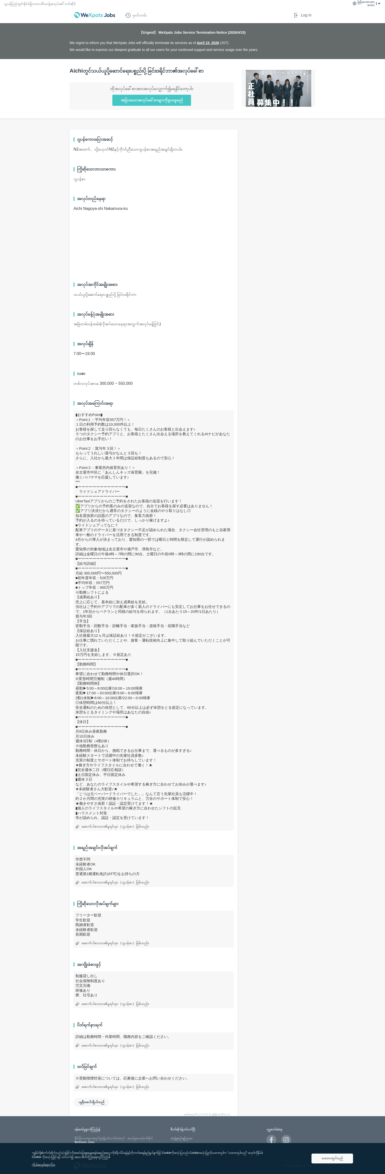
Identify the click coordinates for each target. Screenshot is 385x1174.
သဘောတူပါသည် (332, 1158)
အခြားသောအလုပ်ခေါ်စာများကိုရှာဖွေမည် (152, 100)
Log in (302, 15)
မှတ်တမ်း (136, 15)
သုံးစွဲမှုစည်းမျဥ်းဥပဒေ (181, 1138)
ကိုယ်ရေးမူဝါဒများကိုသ (43, 1164)
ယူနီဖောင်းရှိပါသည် (91, 1102)
